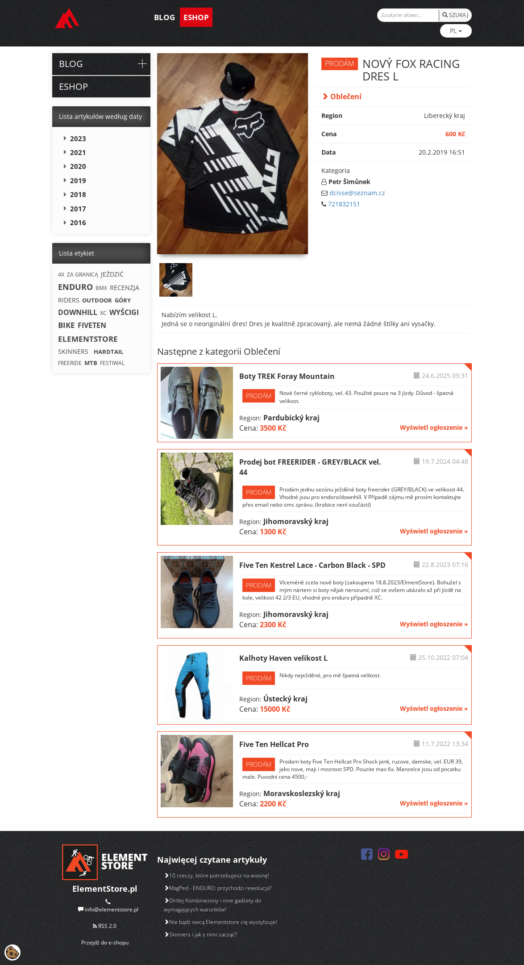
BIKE (66, 325)
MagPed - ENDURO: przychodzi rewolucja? (217, 888)
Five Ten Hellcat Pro (274, 744)
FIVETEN (92, 325)
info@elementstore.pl (111, 909)
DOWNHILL (77, 312)
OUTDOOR (97, 300)
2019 (78, 180)
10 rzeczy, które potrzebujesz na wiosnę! (216, 875)
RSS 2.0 (104, 926)
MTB (90, 363)
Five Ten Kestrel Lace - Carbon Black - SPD (312, 565)
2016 (78, 222)
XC (103, 313)
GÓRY (123, 300)
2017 (78, 208)
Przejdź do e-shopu (105, 942)
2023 (78, 138)
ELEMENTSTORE (88, 339)
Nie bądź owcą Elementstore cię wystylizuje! (220, 922)
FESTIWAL (112, 363)
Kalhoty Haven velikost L (283, 658)
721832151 (344, 204)
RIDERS (68, 300)
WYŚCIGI (124, 312)
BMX (101, 288)
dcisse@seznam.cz (357, 193)
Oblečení (341, 96)
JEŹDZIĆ (112, 274)
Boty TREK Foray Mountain (287, 376)
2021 (78, 152)
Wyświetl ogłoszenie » (434, 427)
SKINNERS (73, 351)
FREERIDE (70, 363)
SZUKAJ (455, 15)
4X (61, 274)
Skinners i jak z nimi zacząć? (200, 934)
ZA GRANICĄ (82, 274)
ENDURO (75, 286)
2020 (78, 166)
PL (456, 30)
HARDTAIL (108, 352)
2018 (78, 194)
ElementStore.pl (104, 888)
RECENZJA (124, 287)
